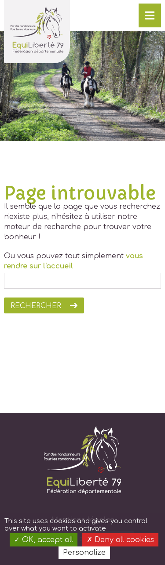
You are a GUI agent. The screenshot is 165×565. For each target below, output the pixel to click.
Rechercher (36, 306)
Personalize (84, 553)
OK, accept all (43, 540)
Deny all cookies (120, 540)
